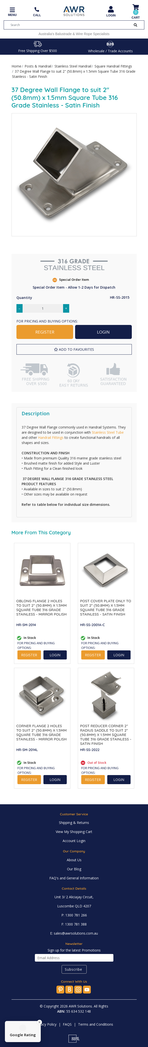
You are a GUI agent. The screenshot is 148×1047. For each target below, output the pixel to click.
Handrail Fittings (51, 437)
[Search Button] (135, 25)
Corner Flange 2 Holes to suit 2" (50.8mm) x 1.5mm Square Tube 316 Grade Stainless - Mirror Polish (41, 732)
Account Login (74, 840)
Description (36, 413)
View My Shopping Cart (74, 831)
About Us (74, 860)
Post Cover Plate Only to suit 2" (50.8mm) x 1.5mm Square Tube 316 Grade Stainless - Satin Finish (105, 608)
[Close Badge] (39, 1022)
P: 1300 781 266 (74, 915)
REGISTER (44, 332)
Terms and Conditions (95, 1024)
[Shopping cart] (135, 12)
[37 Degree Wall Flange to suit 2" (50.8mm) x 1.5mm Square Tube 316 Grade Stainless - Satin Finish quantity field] (43, 308)
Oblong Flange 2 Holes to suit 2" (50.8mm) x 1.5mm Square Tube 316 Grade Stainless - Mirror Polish (41, 608)
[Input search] (69, 25)
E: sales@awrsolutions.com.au (74, 933)
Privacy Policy (45, 1024)
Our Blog (74, 869)
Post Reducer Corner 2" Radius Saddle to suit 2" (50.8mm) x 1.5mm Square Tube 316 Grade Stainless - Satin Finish (105, 735)
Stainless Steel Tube (108, 432)
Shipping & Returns (74, 822)
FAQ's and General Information (74, 878)
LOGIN (103, 332)
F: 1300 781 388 (74, 924)
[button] (74, 349)
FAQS (67, 1024)
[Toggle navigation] (12, 12)
